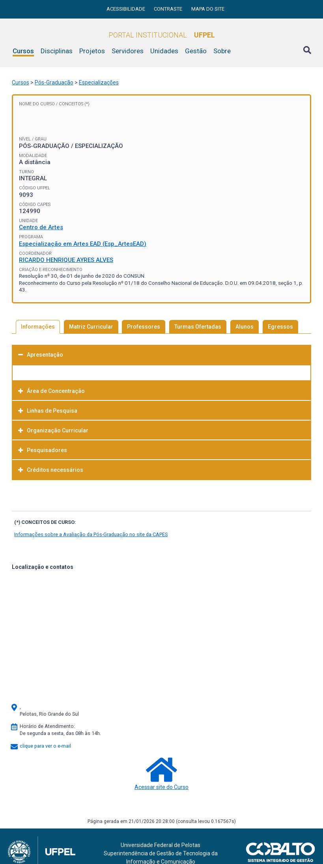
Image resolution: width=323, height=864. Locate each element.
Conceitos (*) (74, 104)
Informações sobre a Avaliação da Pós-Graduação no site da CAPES (91, 534)
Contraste (168, 9)
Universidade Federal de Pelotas (160, 845)
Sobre (222, 51)
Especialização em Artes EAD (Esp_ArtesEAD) (82, 243)
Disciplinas (57, 51)
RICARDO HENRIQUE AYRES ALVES (66, 260)
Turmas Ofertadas (197, 327)
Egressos (280, 327)
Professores (143, 327)
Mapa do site (207, 9)
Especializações (99, 82)
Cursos (23, 51)
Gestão (196, 51)
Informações (38, 327)
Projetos (92, 51)
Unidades (164, 51)
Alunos (244, 327)
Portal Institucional (161, 35)
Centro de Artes (41, 227)
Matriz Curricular (91, 327)
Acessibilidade (126, 9)
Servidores (128, 51)
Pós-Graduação (54, 82)
